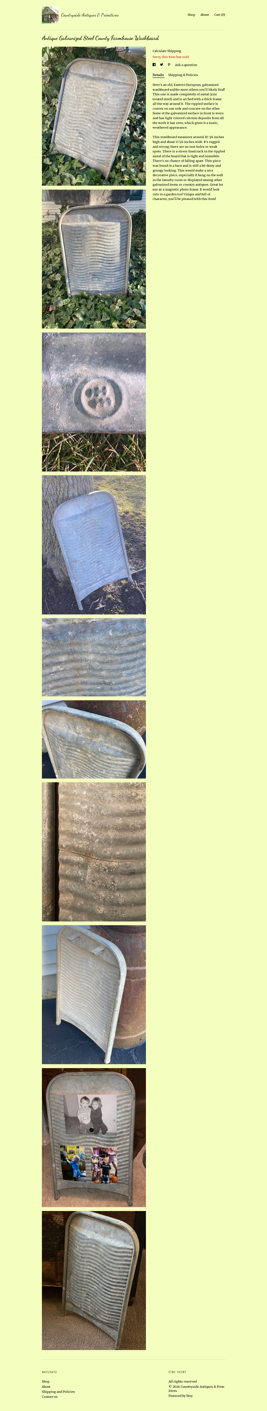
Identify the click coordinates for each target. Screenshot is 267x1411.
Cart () (219, 15)
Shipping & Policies (183, 75)
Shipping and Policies (58, 1392)
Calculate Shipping (167, 51)
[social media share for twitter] (162, 65)
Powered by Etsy (181, 1396)
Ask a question (186, 65)
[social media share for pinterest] (169, 65)
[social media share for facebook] (154, 65)
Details (159, 75)
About (204, 15)
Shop (191, 15)
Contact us (50, 1397)
